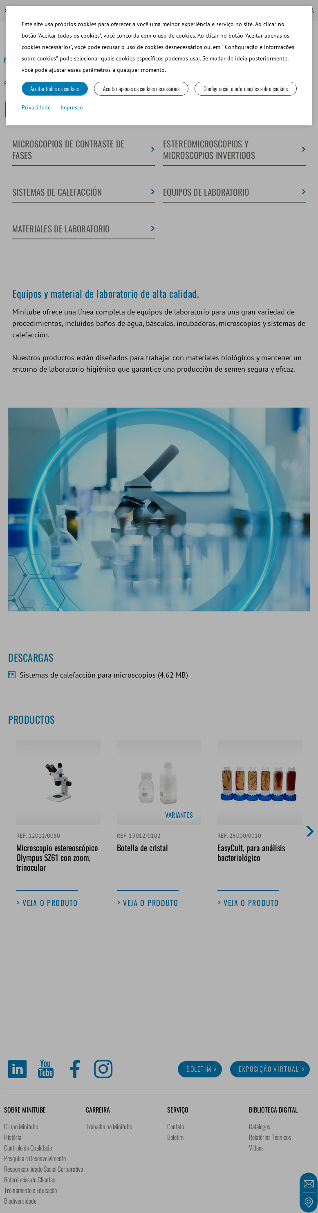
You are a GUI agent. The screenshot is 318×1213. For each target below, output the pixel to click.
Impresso (71, 107)
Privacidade (36, 107)
